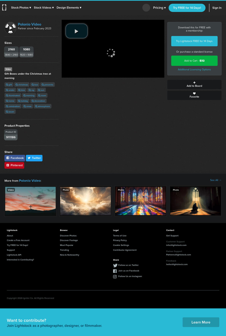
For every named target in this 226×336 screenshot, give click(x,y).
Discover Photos (68, 235)
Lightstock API (14, 254)
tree (21, 90)
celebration (13, 106)
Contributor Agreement (125, 249)
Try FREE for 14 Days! (187, 8)
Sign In (217, 8)
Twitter (34, 158)
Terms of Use (120, 235)
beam (10, 111)
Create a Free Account (18, 239)
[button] (22, 8)
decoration (38, 100)
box (35, 84)
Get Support (172, 235)
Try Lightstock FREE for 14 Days (194, 41)
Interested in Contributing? (20, 259)
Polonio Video (29, 24)
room (42, 95)
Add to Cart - (194, 61)
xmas (27, 106)
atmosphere (42, 106)
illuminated (13, 95)
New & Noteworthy (69, 254)
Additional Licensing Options (194, 69)
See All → (216, 180)
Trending (64, 249)
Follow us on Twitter (128, 264)
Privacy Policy (120, 239)
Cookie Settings (121, 244)
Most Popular (66, 244)
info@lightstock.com (176, 244)
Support (11, 249)
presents (47, 84)
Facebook (15, 158)
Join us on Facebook (128, 270)
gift (9, 84)
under (10, 90)
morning (28, 95)
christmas (22, 84)
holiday (23, 100)
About (10, 235)
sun (41, 90)
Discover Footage (69, 239)
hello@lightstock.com (177, 263)
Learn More (201, 321)
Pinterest (14, 165)
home (10, 100)
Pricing (159, 8)
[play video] (76, 31)
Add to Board (194, 84)
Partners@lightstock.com (178, 254)
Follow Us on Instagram (130, 275)
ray (31, 90)
